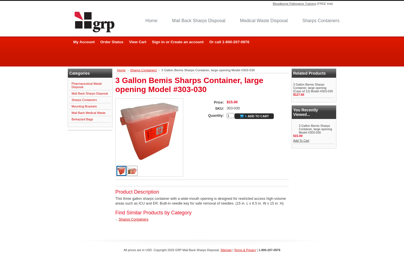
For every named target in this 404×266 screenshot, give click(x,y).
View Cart (137, 42)
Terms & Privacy (245, 250)
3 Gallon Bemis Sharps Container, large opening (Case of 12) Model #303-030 (313, 88)
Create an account (187, 42)
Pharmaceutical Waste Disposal (87, 85)
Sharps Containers (320, 20)
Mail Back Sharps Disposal (198, 20)
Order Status (111, 42)
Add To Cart (301, 140)
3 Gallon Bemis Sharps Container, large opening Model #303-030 (315, 129)
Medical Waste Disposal (264, 20)
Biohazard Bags (82, 119)
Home (151, 20)
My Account (84, 42)
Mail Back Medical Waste (88, 112)
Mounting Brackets (84, 106)
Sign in (158, 42)
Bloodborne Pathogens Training (294, 3)
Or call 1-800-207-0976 (229, 42)
